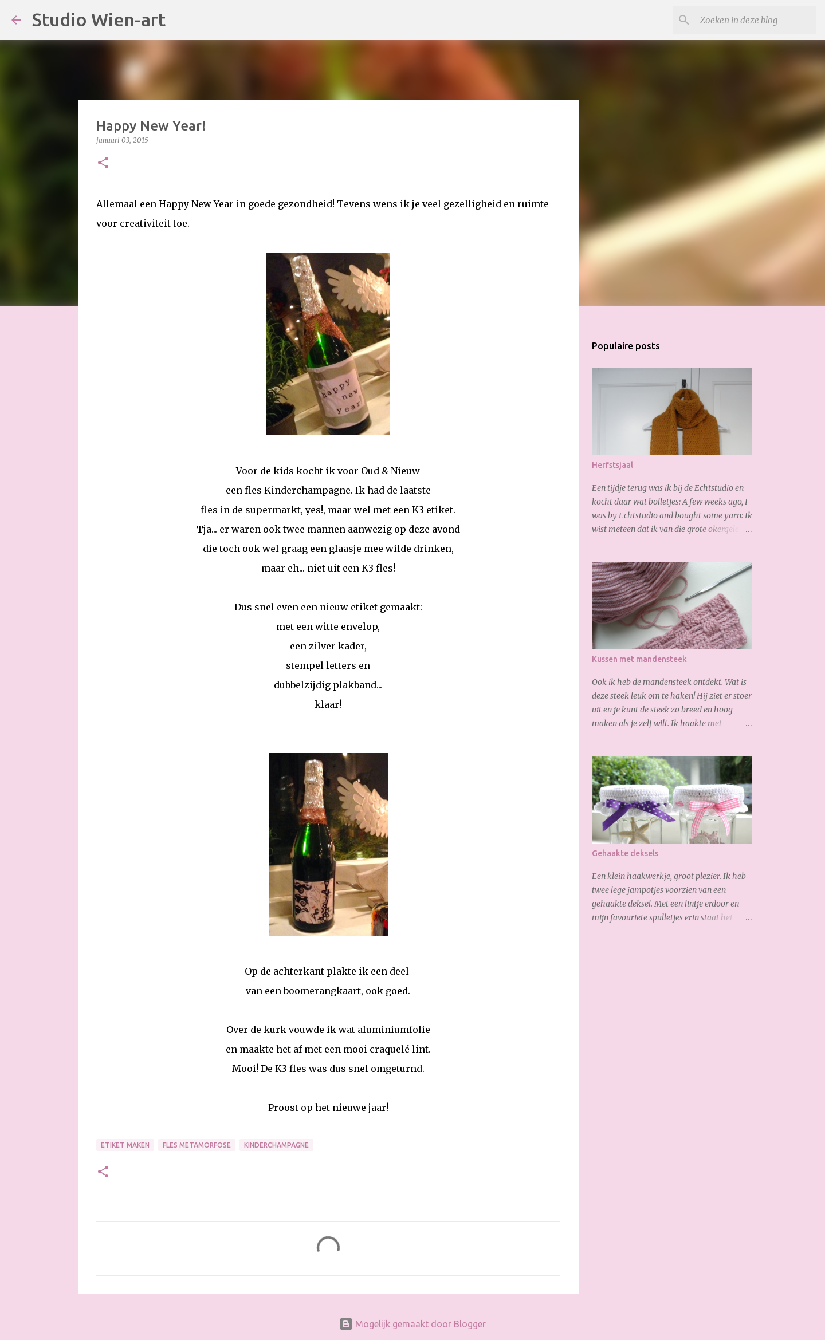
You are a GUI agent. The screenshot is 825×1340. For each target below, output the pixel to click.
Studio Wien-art (99, 19)
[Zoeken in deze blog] (756, 20)
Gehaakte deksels (625, 853)
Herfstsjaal (612, 465)
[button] (103, 163)
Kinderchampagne (276, 1145)
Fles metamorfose (197, 1145)
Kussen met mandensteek (639, 659)
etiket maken (125, 1145)
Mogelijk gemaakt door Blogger (412, 1324)
